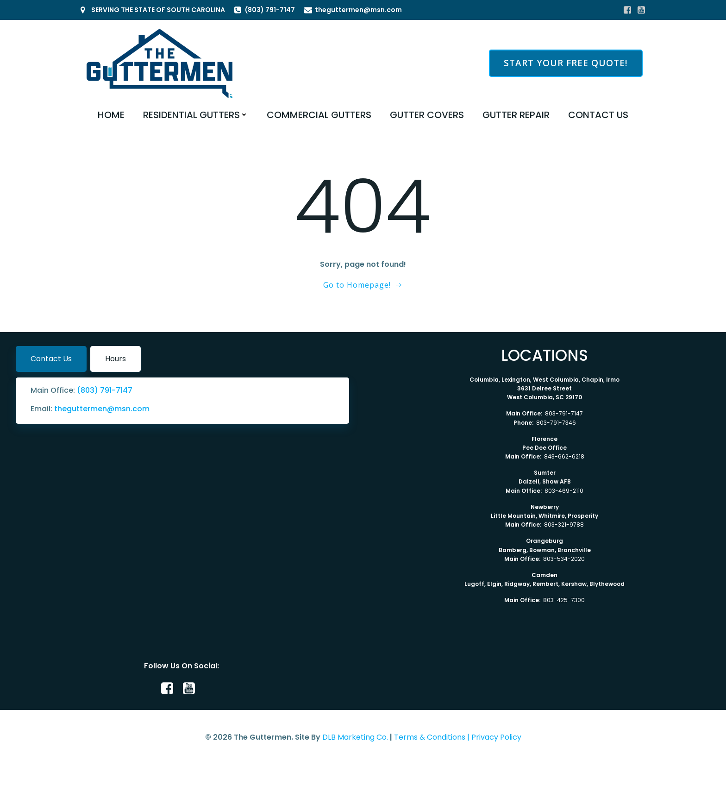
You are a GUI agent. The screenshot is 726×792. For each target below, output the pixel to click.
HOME (111, 114)
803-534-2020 (564, 559)
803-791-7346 (556, 423)
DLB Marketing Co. (355, 737)
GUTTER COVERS (427, 114)
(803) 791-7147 (104, 390)
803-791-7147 (564, 413)
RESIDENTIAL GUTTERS (195, 114)
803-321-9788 (564, 524)
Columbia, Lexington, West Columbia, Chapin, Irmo (544, 379)
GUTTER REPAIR (516, 114)
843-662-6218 (564, 456)
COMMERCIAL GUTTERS (319, 114)
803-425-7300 (564, 600)
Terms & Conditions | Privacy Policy (457, 737)
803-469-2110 (563, 491)
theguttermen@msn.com (102, 408)
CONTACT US (598, 114)
